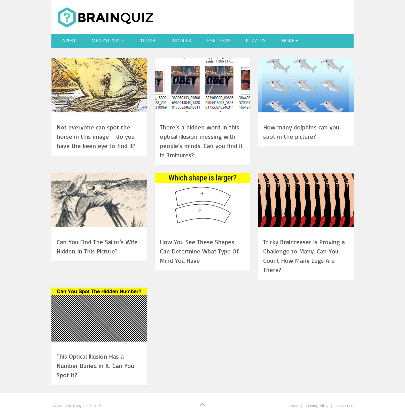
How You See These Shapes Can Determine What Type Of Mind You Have (199, 251)
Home (293, 406)
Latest (67, 40)
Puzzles (256, 40)
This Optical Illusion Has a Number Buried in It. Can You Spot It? (95, 365)
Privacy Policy (317, 406)
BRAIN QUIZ (61, 406)
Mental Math (107, 40)
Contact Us (345, 406)
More (288, 40)
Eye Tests (218, 40)
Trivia (148, 40)
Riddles (181, 40)
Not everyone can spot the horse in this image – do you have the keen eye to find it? (96, 136)
